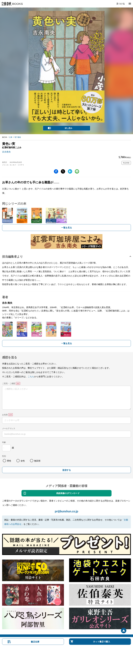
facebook (56, 171)
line (77, 171)
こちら (31, 376)
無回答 (37, 460)
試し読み (68, 128)
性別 (4, 456)
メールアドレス (8, 428)
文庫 (10, 137)
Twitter (63, 171)
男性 (9, 460)
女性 (23, 460)
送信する (66, 470)
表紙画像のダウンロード (68, 493)
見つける (120, 3)
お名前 (5, 414)
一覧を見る (66, 227)
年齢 (4, 442)
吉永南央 (6, 151)
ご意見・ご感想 (8, 383)
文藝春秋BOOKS (12, 3)
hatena (70, 171)
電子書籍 (17, 137)
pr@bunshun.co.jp (66, 511)
